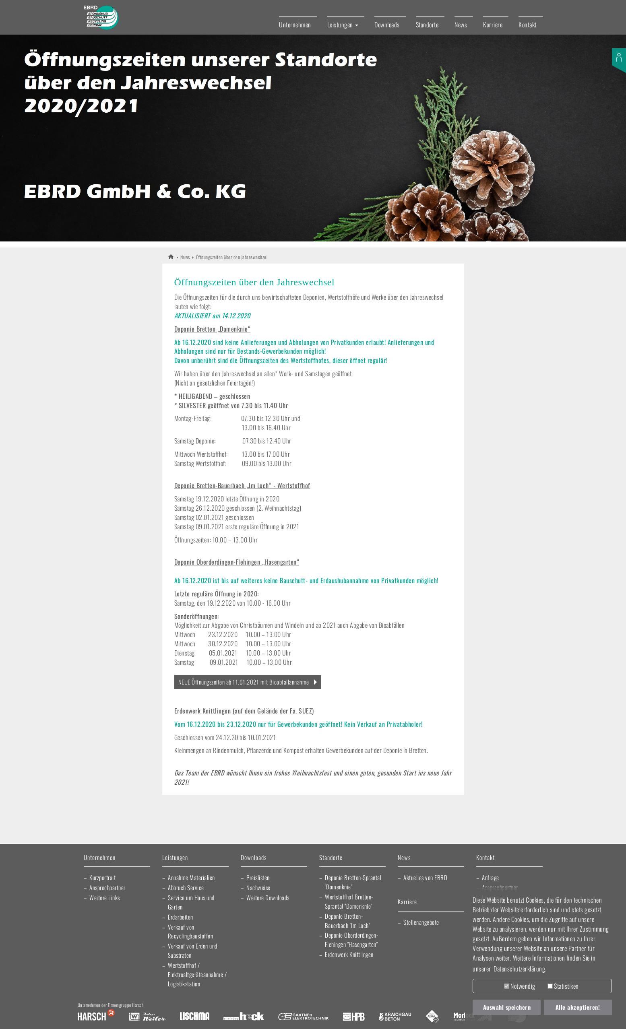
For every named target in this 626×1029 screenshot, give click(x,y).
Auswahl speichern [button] (507, 1007)
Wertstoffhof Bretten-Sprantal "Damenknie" (349, 901)
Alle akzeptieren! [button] (578, 1007)
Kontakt (528, 24)
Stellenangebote (421, 922)
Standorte (427, 24)
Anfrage (490, 877)
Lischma (194, 1017)
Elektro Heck (243, 1017)
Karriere (492, 24)
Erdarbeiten (180, 916)
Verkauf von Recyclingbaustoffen (190, 931)
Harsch (96, 1017)
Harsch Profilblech (354, 1017)
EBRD (171, 257)
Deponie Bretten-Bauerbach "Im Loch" (347, 920)
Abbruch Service (186, 887)
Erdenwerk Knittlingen (349, 954)
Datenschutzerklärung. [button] (520, 968)
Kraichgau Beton (395, 1017)
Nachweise (258, 887)
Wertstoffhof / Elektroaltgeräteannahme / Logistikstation (197, 974)
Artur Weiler (147, 1017)
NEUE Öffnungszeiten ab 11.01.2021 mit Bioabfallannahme (243, 681)
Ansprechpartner (107, 887)
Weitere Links (104, 897)
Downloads (387, 24)
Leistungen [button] (343, 24)
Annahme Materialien (191, 877)
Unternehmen (295, 24)
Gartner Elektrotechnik (303, 1017)
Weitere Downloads (267, 897)
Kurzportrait (102, 877)
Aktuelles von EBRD (425, 877)
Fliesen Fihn (433, 1017)
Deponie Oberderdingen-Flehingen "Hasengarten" (351, 939)
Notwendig (519, 986)
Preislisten (258, 877)
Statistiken (563, 986)
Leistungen (175, 858)
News (461, 24)
